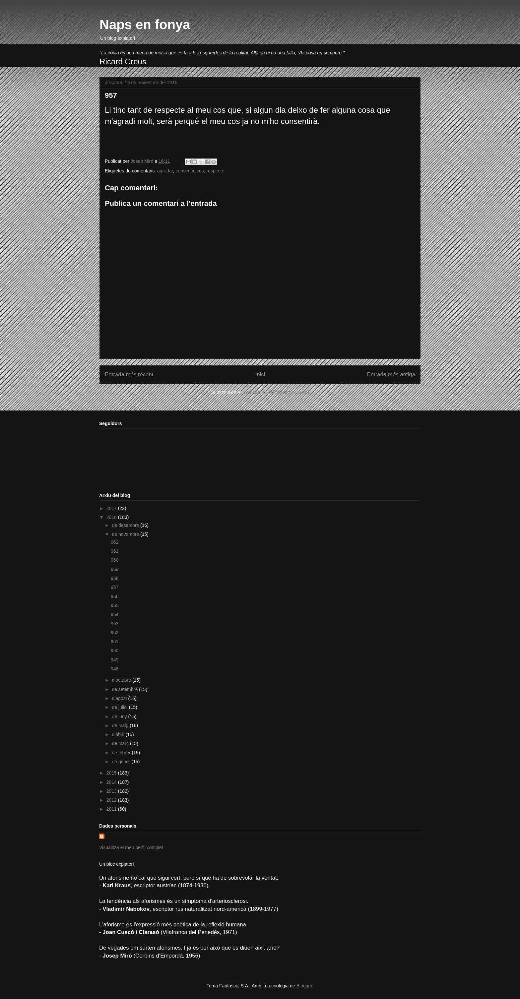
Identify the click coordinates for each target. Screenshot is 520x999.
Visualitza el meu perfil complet (131, 847)
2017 (112, 508)
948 (114, 668)
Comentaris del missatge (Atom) (276, 392)
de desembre (126, 525)
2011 (112, 809)
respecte (216, 170)
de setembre (125, 689)
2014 (112, 782)
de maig (121, 725)
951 (114, 641)
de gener (121, 761)
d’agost (120, 698)
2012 (112, 800)
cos (200, 170)
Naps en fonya (144, 24)
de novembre (126, 534)
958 (114, 578)
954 (114, 614)
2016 (112, 517)
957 (114, 587)
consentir (184, 170)
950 (114, 650)
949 (114, 659)
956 (114, 596)
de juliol (120, 707)
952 (114, 632)
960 (114, 560)
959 (114, 569)
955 (114, 605)
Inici (260, 374)
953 (114, 623)
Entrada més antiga (391, 374)
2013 (112, 791)
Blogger (304, 985)
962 (114, 542)
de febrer (122, 752)
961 (114, 551)
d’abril (118, 734)
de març (121, 743)
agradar (165, 170)
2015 (112, 773)
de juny (120, 716)
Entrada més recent (129, 374)
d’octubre (122, 680)
